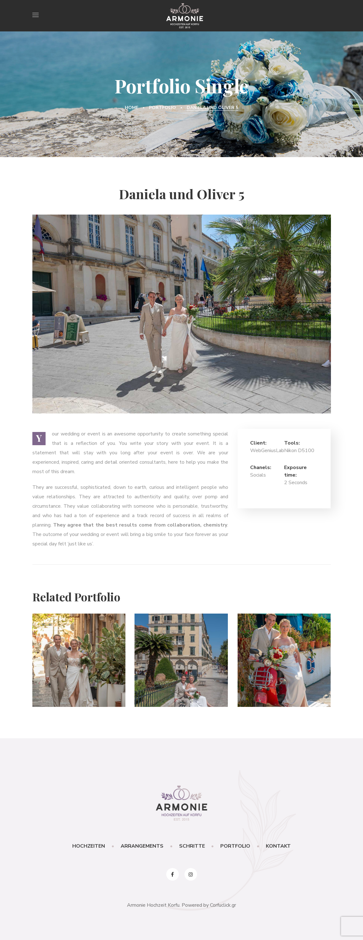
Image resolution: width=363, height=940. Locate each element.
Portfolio (162, 108)
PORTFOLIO (235, 846)
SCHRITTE (192, 846)
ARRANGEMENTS (142, 846)
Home (131, 108)
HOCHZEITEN (88, 846)
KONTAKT (278, 846)
